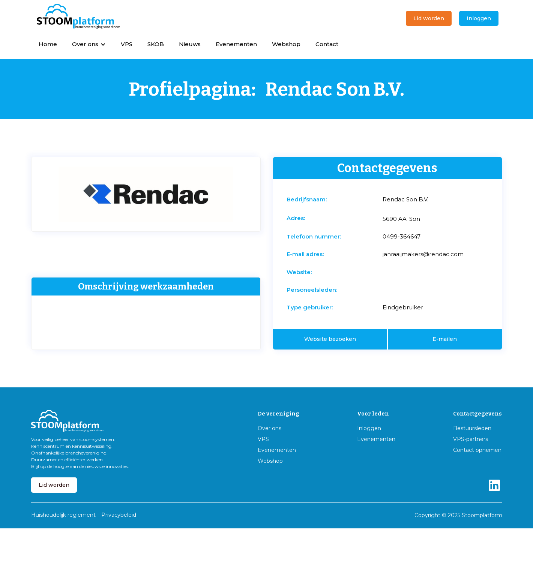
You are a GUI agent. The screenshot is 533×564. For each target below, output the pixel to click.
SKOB (155, 44)
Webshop (286, 44)
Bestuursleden (472, 428)
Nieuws (190, 44)
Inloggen (479, 18)
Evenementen (236, 44)
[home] (78, 16)
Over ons (269, 428)
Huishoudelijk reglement (63, 515)
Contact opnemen (477, 450)
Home (48, 44)
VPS (126, 44)
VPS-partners (470, 439)
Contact (326, 44)
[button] (89, 44)
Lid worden (428, 18)
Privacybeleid (118, 515)
